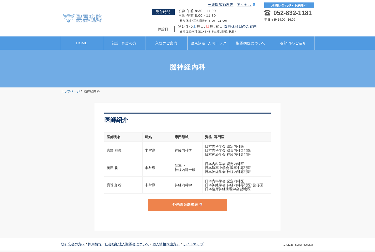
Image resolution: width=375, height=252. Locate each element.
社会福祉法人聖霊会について (127, 246)
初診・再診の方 (124, 43)
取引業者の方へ (73, 246)
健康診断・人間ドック (209, 43)
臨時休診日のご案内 (240, 26)
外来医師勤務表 (221, 5)
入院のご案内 (166, 43)
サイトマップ (193, 246)
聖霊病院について (251, 43)
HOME (82, 43)
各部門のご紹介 (293, 43)
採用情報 (95, 246)
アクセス (246, 5)
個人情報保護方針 (166, 246)
